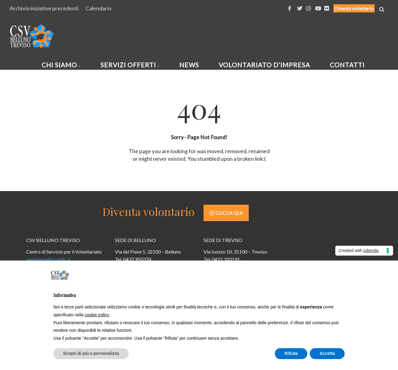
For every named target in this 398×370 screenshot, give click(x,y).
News (189, 65)
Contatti (347, 65)
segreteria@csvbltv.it (48, 259)
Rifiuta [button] (291, 353)
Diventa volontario (354, 8)
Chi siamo (61, 65)
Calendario (98, 8)
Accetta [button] (327, 353)
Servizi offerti (130, 65)
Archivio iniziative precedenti (44, 8)
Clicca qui (226, 213)
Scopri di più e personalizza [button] (91, 353)
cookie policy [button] (97, 314)
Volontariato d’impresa (264, 65)
